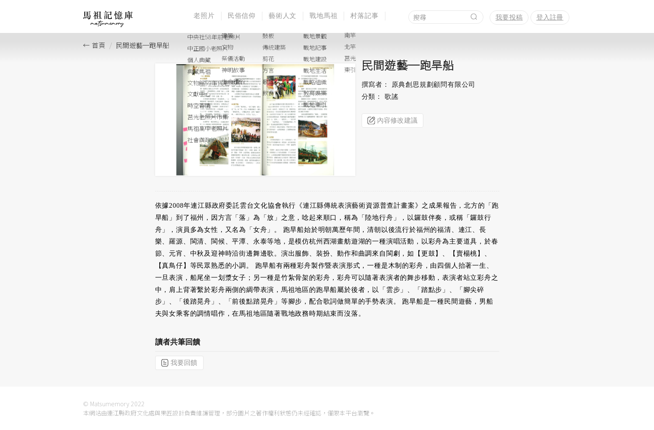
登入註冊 (549, 17)
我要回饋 (179, 363)
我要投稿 (509, 17)
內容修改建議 (392, 120)
